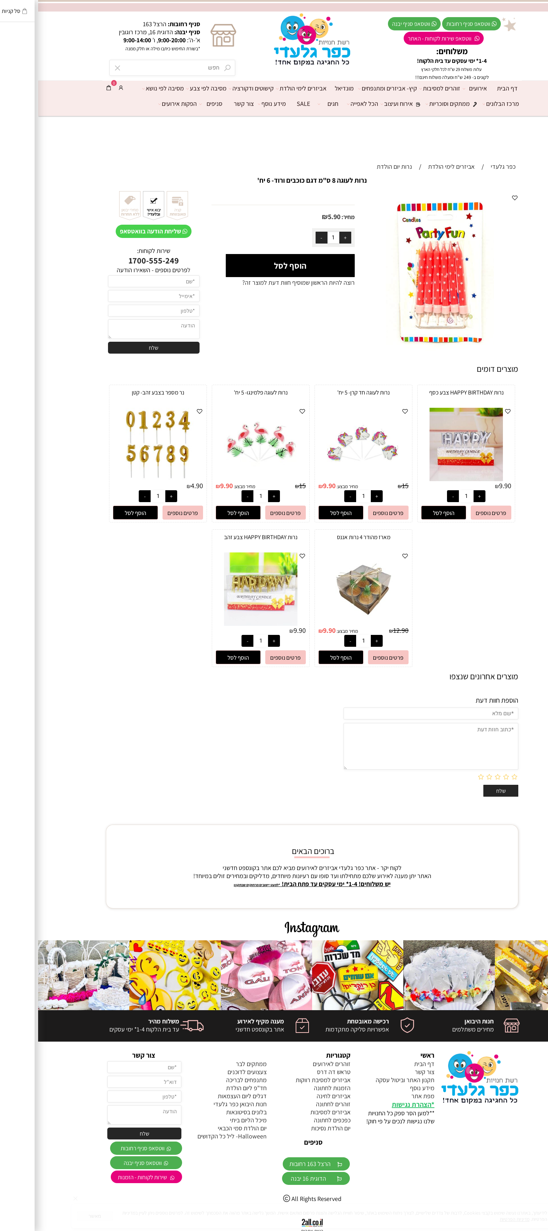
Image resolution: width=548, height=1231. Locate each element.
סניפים (174, 104)
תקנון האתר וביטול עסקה (367, 1080)
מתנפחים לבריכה (208, 1080)
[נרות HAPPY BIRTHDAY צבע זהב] (222, 624)
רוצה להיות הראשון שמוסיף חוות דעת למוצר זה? (260, 282)
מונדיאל (306, 88)
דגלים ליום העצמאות (204, 1096)
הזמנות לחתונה (294, 1088)
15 (367, 485)
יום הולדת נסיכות (292, 1128)
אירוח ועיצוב (365, 104)
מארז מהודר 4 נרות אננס (325, 537)
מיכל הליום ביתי (210, 1120)
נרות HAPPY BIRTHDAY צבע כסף (428, 392)
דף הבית (469, 88)
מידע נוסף (235, 104)
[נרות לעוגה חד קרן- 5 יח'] (325, 479)
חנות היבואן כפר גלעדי (202, 1104)
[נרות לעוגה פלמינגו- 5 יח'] (222, 479)
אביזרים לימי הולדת (264, 88)
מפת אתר (384, 1096)
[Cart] (70, 87)
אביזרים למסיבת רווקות (285, 1080)
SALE (265, 104)
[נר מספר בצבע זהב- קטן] (120, 479)
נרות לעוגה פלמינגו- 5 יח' (223, 392)
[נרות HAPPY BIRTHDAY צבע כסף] (428, 479)
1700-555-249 (116, 260)
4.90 (159, 485)
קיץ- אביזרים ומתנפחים (351, 88)
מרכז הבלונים (464, 104)
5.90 (296, 216)
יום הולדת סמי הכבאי (204, 1128)
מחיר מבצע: (308, 486)
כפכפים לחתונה (294, 1120)
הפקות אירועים (141, 104)
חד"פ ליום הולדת (208, 1088)
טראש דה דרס (295, 1072)
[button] (405, 513)
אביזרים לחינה (295, 1096)
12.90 (362, 630)
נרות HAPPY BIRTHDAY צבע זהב (222, 537)
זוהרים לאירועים (293, 1064)
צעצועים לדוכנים (209, 1072)
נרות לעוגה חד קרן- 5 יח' (325, 392)
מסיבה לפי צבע (170, 88)
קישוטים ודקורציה (215, 88)
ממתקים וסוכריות (416, 104)
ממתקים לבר (213, 1064)
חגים (291, 104)
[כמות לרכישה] (295, 238)
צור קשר (206, 104)
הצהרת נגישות (373, 1104)
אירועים (438, 88)
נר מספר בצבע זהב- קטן (120, 392)
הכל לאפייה (326, 104)
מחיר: (309, 217)
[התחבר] (83, 87)
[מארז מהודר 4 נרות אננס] (325, 624)
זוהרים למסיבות (403, 88)
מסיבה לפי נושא (127, 88)
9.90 (467, 485)
